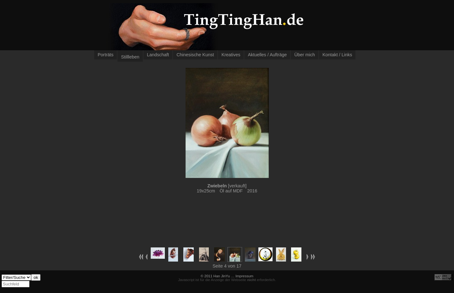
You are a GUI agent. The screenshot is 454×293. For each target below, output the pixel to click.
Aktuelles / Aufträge (267, 54)
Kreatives (230, 54)
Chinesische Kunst (195, 54)
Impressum (244, 276)
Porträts (105, 54)
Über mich (304, 54)
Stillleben (130, 56)
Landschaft (158, 54)
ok (36, 277)
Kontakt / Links (337, 54)
